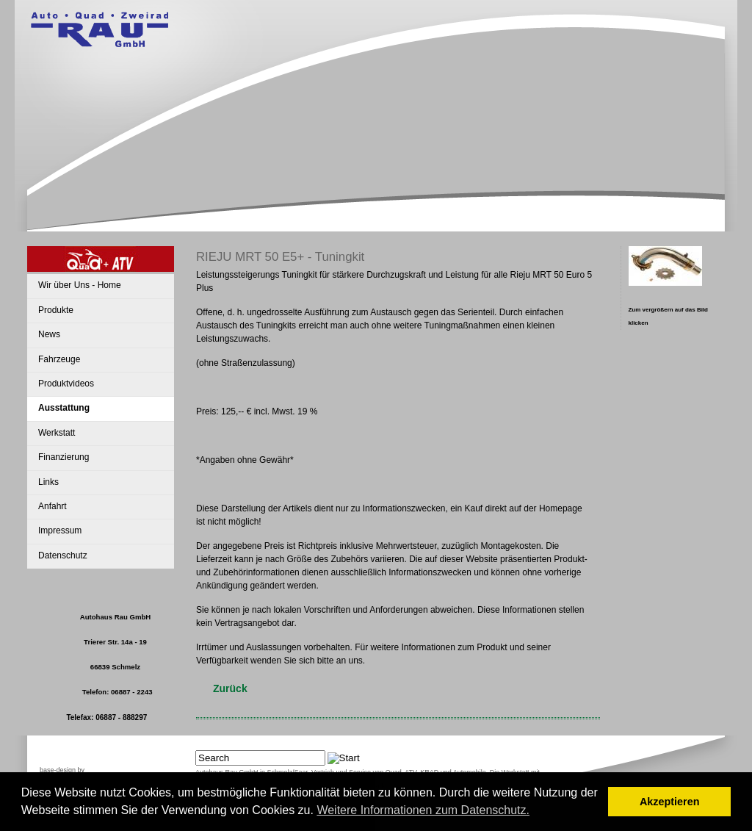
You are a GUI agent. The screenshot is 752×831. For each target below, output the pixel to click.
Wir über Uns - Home (79, 285)
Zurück (230, 688)
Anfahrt (52, 506)
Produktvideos (66, 383)
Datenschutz (62, 555)
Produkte (55, 310)
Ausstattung (64, 408)
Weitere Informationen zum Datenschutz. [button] (423, 810)
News (49, 334)
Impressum (60, 530)
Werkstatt (56, 433)
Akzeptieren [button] (670, 801)
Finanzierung (63, 457)
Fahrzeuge (59, 359)
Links (48, 482)
